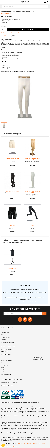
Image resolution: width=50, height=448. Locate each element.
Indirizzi (3, 367)
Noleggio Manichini (5, 337)
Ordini (2, 363)
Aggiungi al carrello (28, 30)
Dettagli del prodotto (14, 36)
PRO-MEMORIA (4, 351)
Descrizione (4, 36)
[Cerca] (25, 6)
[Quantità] (3, 29)
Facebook (20, 319)
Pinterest (30, 319)
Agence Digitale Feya (14, 446)
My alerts (3, 372)
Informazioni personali (6, 360)
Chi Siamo (3, 335)
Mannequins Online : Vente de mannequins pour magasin (31, 443)
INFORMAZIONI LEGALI (6, 349)
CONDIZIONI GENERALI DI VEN (8, 347)
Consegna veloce (5, 332)
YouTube (25, 319)
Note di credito (4, 365)
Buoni (2, 369)
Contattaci (3, 339)
